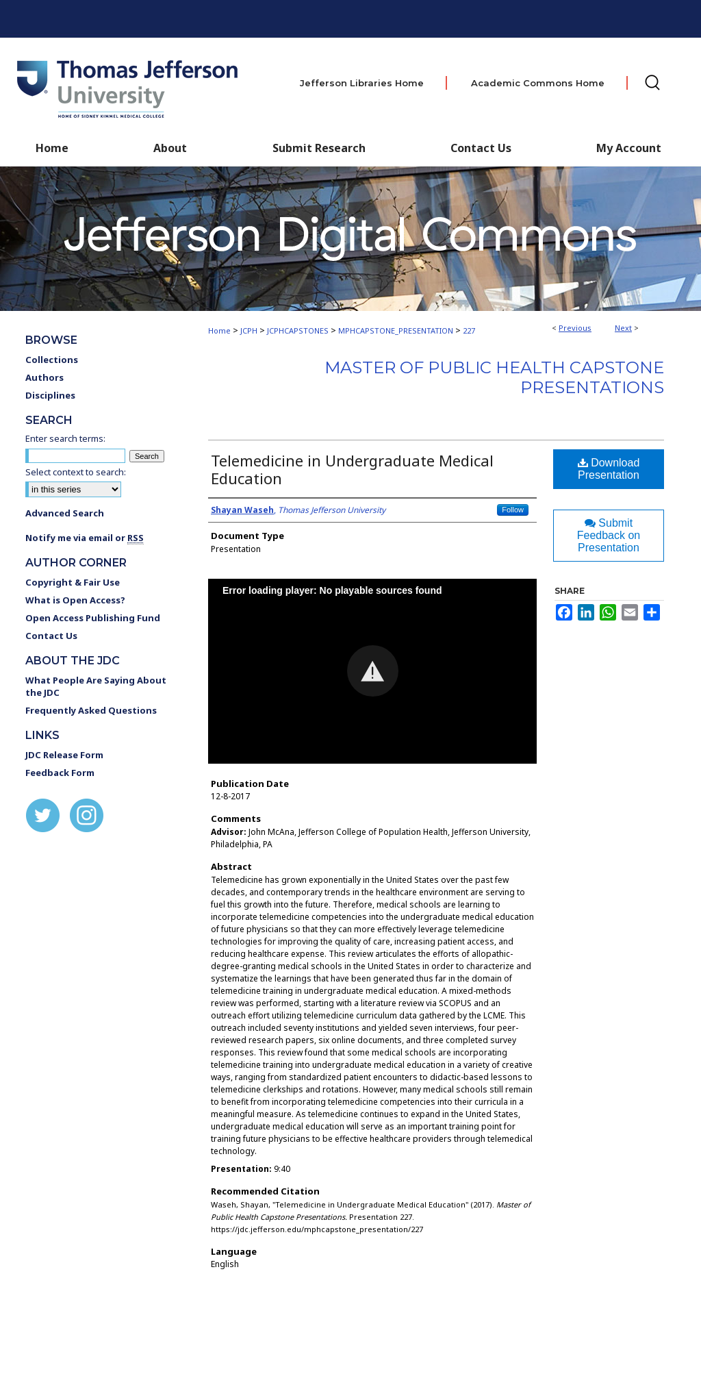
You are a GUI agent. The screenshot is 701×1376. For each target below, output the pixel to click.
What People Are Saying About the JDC (95, 686)
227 (469, 330)
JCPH (248, 330)
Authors (44, 377)
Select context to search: (75, 472)
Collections (51, 359)
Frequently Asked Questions (91, 710)
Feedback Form (59, 772)
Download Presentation (609, 469)
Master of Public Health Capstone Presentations (494, 377)
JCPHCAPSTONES (298, 330)
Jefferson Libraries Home (362, 82)
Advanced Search (64, 513)
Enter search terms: (65, 438)
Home (219, 330)
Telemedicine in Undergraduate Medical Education (352, 469)
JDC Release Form (64, 755)
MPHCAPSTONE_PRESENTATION (395, 330)
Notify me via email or (84, 537)
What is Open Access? (75, 600)
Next (623, 328)
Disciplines (50, 395)
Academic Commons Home (537, 82)
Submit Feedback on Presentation (609, 535)
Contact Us (480, 147)
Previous (575, 328)
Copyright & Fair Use (72, 582)
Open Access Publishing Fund (92, 618)
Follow (513, 509)
